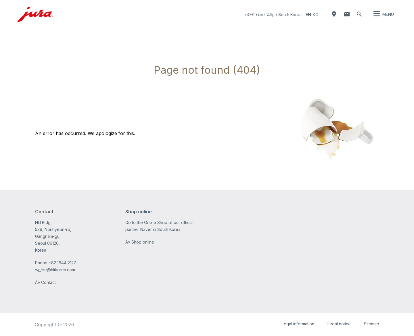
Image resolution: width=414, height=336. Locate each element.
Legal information (298, 323)
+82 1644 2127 (62, 262)
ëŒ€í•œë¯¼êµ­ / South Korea (273, 14)
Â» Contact (45, 282)
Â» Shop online (139, 242)
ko (316, 14)
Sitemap (371, 323)
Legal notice (339, 323)
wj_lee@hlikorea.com (55, 269)
